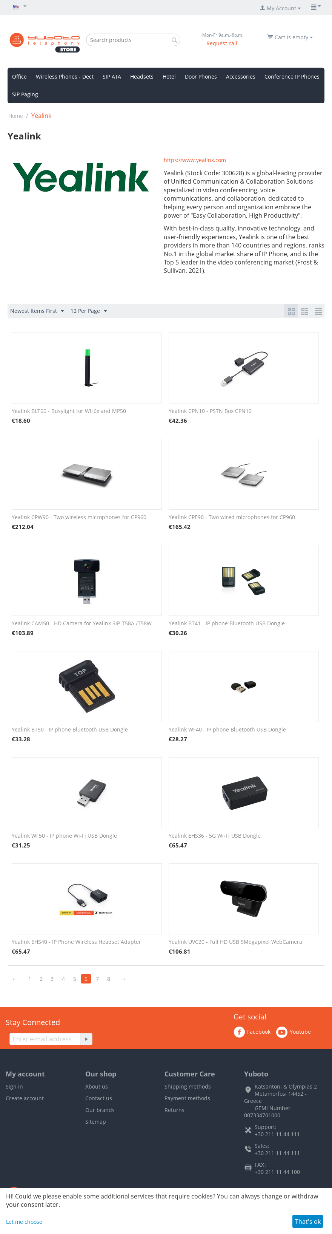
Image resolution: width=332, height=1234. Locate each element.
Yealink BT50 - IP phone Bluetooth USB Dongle (70, 729)
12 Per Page (89, 311)
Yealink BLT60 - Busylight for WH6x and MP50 (69, 410)
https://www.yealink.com (195, 160)
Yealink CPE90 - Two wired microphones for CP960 (232, 517)
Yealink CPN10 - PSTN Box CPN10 (210, 410)
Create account (25, 1098)
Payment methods (187, 1098)
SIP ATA (112, 76)
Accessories (240, 76)
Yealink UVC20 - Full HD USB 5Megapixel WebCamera (235, 941)
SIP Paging (25, 94)
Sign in (14, 1086)
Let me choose (24, 1221)
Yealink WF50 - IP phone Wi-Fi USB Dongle (64, 835)
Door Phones (201, 76)
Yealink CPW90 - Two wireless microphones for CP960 (79, 517)
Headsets (142, 76)
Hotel (169, 76)
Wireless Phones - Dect (65, 76)
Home (15, 115)
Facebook (252, 1032)
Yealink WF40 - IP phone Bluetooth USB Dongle (227, 729)
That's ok (308, 1221)
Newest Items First (37, 311)
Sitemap (95, 1121)
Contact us (98, 1098)
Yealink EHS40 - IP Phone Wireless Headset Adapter (76, 941)
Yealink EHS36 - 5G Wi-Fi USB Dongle (215, 835)
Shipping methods (187, 1086)
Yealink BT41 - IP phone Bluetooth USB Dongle (227, 623)
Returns (174, 1109)
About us (96, 1086)
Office (19, 76)
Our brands (100, 1109)
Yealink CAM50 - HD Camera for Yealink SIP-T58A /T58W (82, 623)
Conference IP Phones (292, 76)
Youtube (293, 1032)
